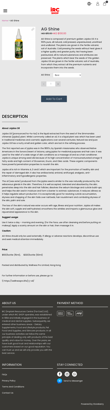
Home (5, 20)
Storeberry (98, 404)
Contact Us (7, 392)
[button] (33, 29)
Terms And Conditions (13, 386)
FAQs (4, 374)
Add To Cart (54, 99)
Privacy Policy (8, 380)
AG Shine (45, 74)
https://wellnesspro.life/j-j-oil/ (19, 280)
